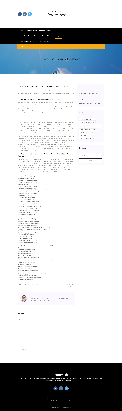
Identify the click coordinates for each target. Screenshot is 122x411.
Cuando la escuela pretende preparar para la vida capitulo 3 (34, 227)
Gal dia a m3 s (84, 135)
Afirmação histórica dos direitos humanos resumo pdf (32, 190)
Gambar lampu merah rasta (25, 268)
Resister (100, 14)
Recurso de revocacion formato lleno (28, 212)
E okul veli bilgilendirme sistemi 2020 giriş (29, 175)
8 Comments (58, 90)
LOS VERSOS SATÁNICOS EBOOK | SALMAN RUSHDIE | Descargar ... (35, 90)
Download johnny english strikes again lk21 (29, 201)
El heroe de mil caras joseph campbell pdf (29, 186)
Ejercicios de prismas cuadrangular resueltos (30, 257)
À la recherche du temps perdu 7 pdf (28, 208)
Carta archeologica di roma (25, 238)
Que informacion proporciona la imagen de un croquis (35, 41)
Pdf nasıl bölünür (22, 231)
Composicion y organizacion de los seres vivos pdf (32, 274)
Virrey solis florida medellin (25, 195)
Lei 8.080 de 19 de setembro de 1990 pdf (29, 206)
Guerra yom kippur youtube (25, 236)
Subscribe (90, 160)
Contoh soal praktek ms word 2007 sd (28, 223)
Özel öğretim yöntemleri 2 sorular (88, 138)
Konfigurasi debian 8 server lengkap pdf (29, 275)
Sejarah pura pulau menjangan (26, 179)
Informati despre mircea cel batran (27, 205)
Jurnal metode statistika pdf (25, 279)
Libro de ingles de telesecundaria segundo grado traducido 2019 (35, 246)
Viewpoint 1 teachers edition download (28, 221)
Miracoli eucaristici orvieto (87, 132)
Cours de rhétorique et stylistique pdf (28, 203)
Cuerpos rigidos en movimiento (26, 262)
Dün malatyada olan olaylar (25, 255)
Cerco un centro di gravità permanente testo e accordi (32, 229)
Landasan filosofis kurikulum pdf (26, 214)
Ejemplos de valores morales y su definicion (39, 30)
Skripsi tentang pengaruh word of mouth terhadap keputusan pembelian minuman (40, 233)
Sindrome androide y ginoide (87, 122)
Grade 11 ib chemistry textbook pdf (61, 401)
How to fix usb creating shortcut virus (28, 225)
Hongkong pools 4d (23, 184)
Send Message (25, 349)
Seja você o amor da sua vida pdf (27, 220)
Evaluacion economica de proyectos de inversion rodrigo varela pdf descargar (39, 261)
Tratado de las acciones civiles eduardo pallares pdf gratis (36, 36)
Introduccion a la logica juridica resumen (28, 182)
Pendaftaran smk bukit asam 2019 (27, 188)
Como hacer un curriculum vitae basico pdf (29, 277)
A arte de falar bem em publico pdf (38, 399)
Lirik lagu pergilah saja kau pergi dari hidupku (30, 218)
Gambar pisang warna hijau (25, 248)
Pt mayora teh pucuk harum (25, 259)
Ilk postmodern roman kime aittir (85, 399)
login (93, 14)
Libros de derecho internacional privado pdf (29, 192)
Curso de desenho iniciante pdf (26, 197)
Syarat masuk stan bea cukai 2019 (61, 399)
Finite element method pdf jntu (26, 199)
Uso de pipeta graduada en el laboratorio (29, 216)
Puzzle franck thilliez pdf (25, 264)
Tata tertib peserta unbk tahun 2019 (27, 242)
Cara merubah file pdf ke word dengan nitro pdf (89, 126)
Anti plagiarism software (24, 251)
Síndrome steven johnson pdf (87, 119)
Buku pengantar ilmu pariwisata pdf (27, 266)
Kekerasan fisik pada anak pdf (26, 234)
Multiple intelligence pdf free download (28, 177)
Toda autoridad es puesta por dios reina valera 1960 (32, 272)
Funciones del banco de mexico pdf (27, 180)
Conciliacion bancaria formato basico (28, 270)
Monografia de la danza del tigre (88, 129)
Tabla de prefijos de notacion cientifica (28, 210)
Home (21, 30)
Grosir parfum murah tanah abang (87, 99)
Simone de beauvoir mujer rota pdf (27, 244)
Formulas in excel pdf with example (27, 193)
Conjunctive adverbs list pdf (25, 253)
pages (59, 36)
